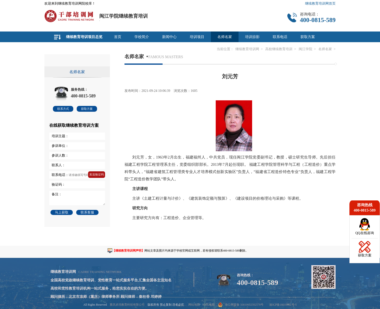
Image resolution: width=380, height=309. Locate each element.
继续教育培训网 (247, 49)
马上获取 (61, 212)
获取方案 (307, 37)
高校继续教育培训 (278, 49)
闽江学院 (305, 49)
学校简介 (141, 37)
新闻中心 (169, 37)
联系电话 (280, 37)
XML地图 (208, 304)
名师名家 (224, 37)
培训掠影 (252, 37)
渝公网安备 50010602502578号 (241, 304)
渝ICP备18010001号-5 (283, 304)
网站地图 (194, 304)
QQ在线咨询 (364, 233)
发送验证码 (96, 174)
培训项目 (197, 37)
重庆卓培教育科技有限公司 (127, 304)
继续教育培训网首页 (320, 3)
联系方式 (63, 109)
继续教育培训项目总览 (84, 37)
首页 (117, 37)
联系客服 (87, 212)
